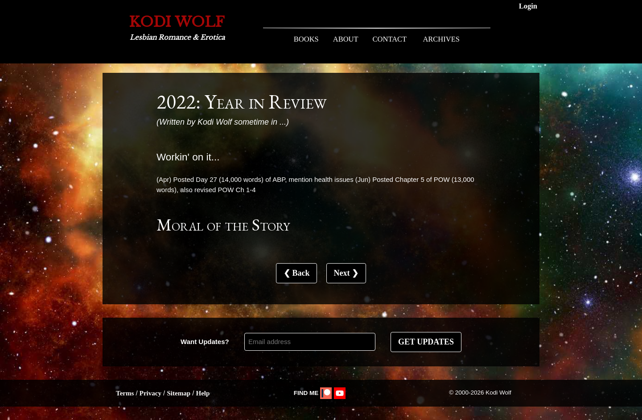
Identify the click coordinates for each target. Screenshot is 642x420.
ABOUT (345, 39)
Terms (125, 393)
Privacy (150, 393)
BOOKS (306, 39)
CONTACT (390, 39)
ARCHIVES (441, 39)
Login (528, 6)
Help (203, 393)
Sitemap (178, 393)
